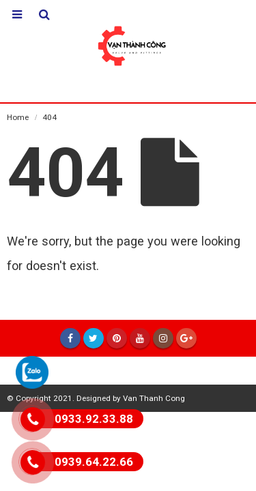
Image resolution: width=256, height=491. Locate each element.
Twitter (93, 338)
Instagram (163, 338)
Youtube (140, 338)
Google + (186, 338)
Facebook (70, 338)
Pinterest (116, 338)
